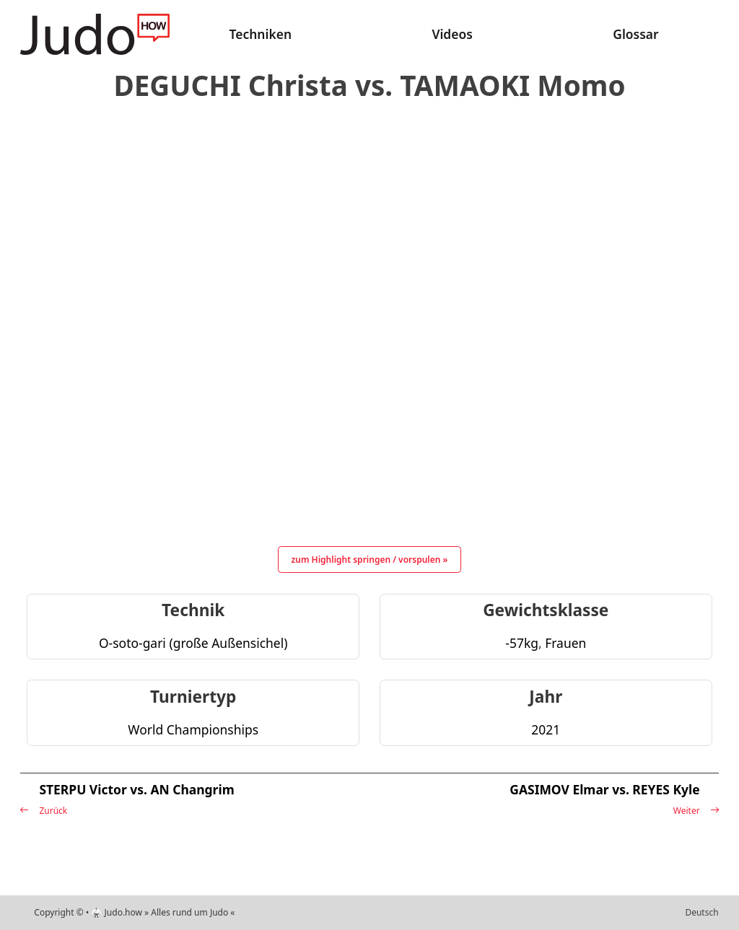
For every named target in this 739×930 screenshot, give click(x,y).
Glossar (635, 34)
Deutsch (701, 912)
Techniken (260, 34)
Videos (452, 34)
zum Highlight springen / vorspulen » (370, 559)
